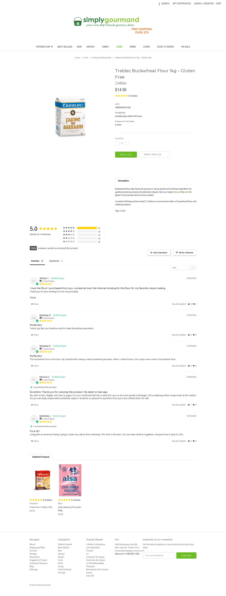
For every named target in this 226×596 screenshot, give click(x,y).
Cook (120, 46)
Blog (32, 566)
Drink (134, 46)
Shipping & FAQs (37, 547)
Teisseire (90, 566)
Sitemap (34, 569)
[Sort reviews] (183, 267)
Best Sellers (65, 46)
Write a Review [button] (186, 252)
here (175, 192)
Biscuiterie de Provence (97, 569)
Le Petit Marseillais (95, 563)
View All (90, 576)
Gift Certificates (182, 3)
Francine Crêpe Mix (41, 507)
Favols (89, 572)
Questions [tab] (54, 260)
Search (165, 3)
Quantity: (119, 138)
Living (147, 46)
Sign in (197, 3)
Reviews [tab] (35, 260)
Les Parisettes (93, 547)
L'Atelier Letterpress (95, 544)
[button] (189, 304)
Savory (91, 46)
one (186, 192)
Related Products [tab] (40, 457)
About (32, 544)
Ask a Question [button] (160, 252)
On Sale (185, 46)
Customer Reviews (38, 563)
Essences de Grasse (95, 560)
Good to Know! (166, 46)
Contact (33, 550)
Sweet (107, 46)
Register (209, 3)
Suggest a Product (38, 560)
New (79, 46)
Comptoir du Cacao (95, 557)
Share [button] (35, 304)
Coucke (89, 550)
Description (123, 180)
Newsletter (35, 557)
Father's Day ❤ (44, 46)
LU (87, 554)
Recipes (33, 554)
